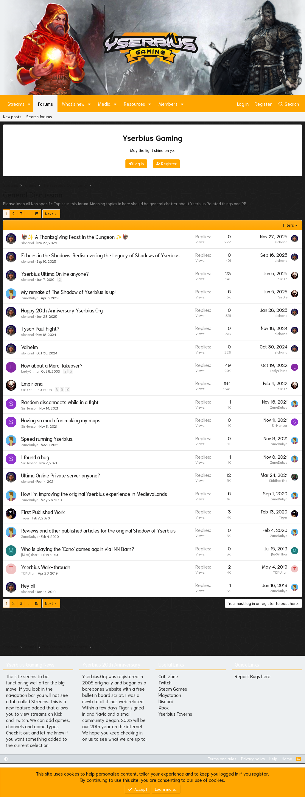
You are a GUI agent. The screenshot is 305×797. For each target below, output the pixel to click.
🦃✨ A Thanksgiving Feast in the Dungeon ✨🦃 (74, 236)
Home (287, 758)
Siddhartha (278, 480)
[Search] (288, 103)
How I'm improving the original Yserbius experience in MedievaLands (94, 493)
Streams (15, 104)
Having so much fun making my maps (60, 420)
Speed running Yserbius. (47, 438)
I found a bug (35, 457)
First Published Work (43, 511)
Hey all (28, 585)
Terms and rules (222, 758)
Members (168, 104)
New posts (12, 116)
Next (49, 213)
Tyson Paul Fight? (40, 328)
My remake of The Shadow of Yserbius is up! (68, 291)
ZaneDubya (29, 297)
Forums (45, 104)
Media (104, 104)
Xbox (163, 707)
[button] (29, 103)
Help (273, 758)
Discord (165, 701)
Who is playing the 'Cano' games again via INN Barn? (77, 548)
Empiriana (32, 383)
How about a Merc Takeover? (52, 365)
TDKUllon (28, 573)
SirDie (282, 278)
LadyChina (30, 371)
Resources (134, 104)
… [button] (28, 213)
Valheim (29, 346)
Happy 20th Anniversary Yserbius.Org (62, 310)
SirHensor (29, 408)
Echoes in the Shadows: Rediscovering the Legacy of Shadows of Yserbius (100, 255)
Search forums (39, 116)
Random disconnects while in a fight (60, 401)
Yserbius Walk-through (45, 566)
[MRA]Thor (29, 554)
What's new (73, 104)
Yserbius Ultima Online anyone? (55, 273)
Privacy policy (253, 758)
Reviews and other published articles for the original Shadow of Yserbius (98, 530)
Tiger (25, 518)
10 (67, 389)
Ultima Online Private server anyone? (60, 475)
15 (36, 213)
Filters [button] (288, 225)
